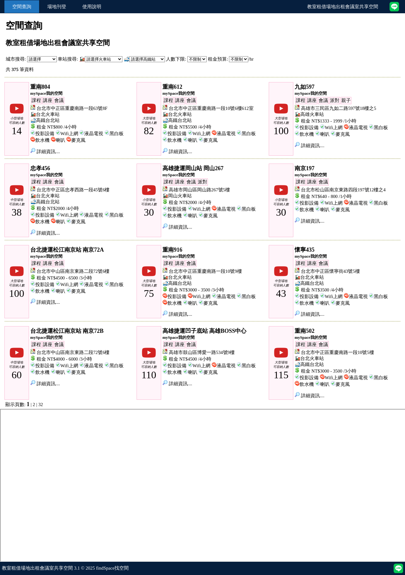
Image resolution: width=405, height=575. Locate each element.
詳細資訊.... (45, 151)
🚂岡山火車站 (177, 195)
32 (40, 404)
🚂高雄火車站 (309, 114)
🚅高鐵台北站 (45, 120)
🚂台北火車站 (45, 114)
